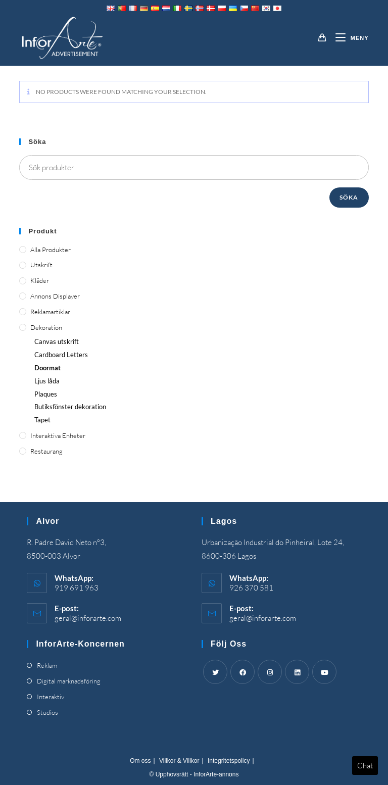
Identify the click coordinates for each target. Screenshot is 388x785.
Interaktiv (50, 697)
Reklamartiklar (50, 312)
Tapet (42, 420)
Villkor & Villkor (179, 760)
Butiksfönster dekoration (70, 407)
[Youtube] (324, 672)
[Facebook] (242, 672)
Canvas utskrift (56, 341)
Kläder (39, 280)
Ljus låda (47, 381)
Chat (365, 765)
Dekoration (46, 327)
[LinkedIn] (297, 672)
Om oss (140, 760)
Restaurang (46, 451)
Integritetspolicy (229, 760)
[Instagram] (270, 672)
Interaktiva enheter (57, 435)
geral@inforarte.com (88, 618)
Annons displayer (55, 296)
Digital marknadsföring (69, 681)
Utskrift (41, 265)
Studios (47, 712)
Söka (349, 197)
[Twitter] (215, 672)
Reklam (47, 665)
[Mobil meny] (348, 38)
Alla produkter (50, 250)
